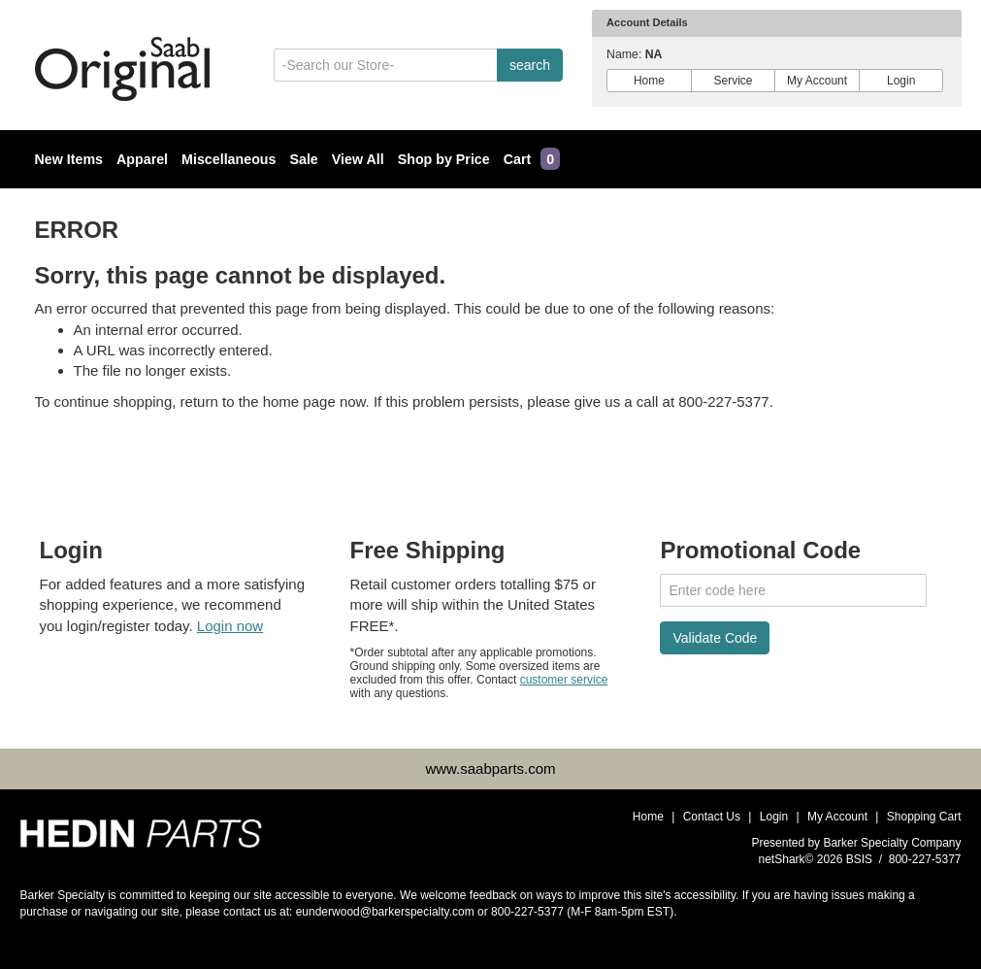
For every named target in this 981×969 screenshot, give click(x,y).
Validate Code (714, 638)
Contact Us (711, 816)
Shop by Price (444, 159)
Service (733, 80)
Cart (532, 159)
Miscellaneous (228, 159)
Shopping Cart (924, 816)
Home (650, 80)
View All (358, 159)
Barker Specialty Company (892, 843)
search (529, 65)
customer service (564, 679)
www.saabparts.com (490, 768)
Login (901, 80)
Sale (303, 159)
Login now (230, 626)
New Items (69, 159)
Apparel (142, 159)
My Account (817, 80)
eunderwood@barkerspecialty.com (385, 912)
